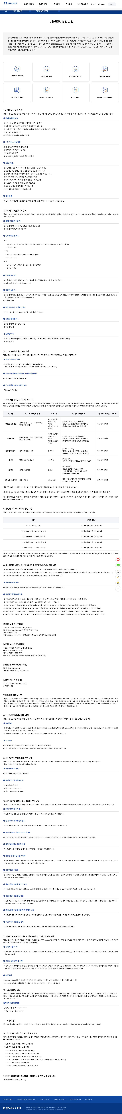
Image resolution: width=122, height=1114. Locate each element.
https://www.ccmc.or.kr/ (90, 47)
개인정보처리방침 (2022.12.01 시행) (15, 1079)
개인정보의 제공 (104, 76)
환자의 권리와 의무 (48, 1099)
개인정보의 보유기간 (76, 76)
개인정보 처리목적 (17, 76)
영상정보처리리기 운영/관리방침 (28, 1099)
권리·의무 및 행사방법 (46, 98)
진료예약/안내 (43, 5)
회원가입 (101, 4)
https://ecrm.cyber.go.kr (19, 683)
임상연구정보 (94, 1099)
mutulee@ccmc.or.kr (16, 791)
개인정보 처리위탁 (17, 97)
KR (112, 4)
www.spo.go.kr (15, 668)
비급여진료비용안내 (80, 1099)
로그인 (93, 4)
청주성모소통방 (82, 4)
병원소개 (57, 4)
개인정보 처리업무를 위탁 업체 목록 (90, 526)
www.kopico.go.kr (16, 650)
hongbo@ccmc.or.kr (16, 1011)
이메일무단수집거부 (64, 1099)
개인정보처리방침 (42, 11)
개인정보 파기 (75, 98)
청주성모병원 (17, 11)
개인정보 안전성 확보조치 (105, 98)
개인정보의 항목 (46, 76)
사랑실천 (69, 4)
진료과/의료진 (29, 4)
